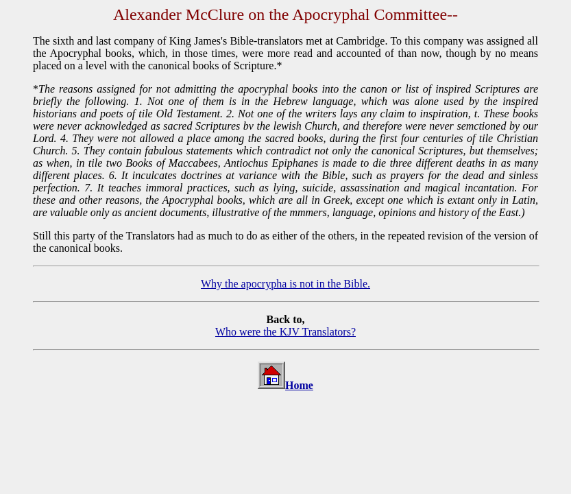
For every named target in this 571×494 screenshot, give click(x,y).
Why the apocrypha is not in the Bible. (285, 284)
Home (299, 385)
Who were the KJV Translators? (285, 332)
